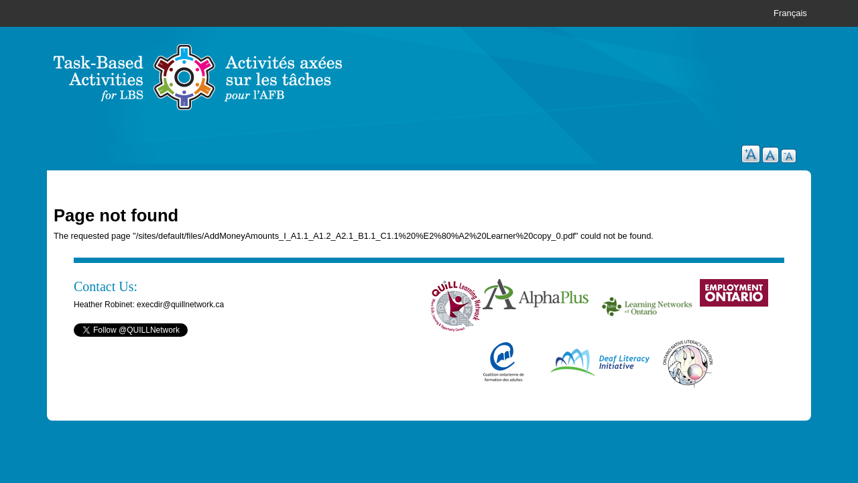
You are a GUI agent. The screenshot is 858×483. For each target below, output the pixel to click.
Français (790, 13)
